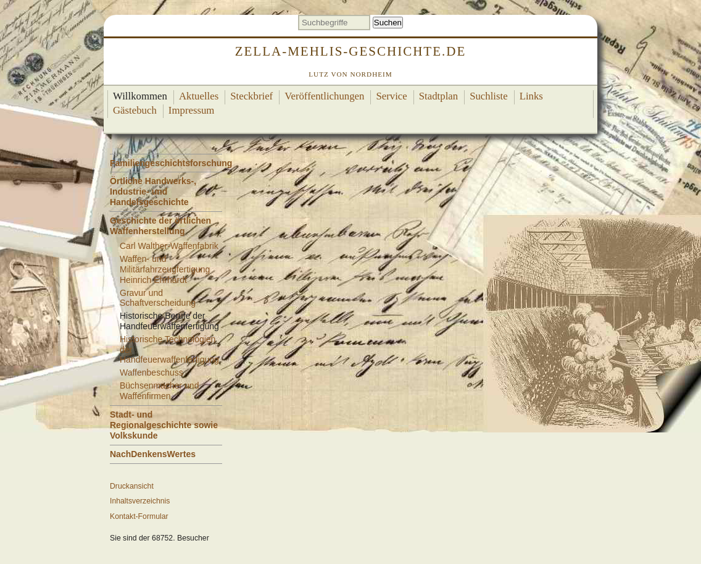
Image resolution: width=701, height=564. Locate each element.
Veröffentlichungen (324, 96)
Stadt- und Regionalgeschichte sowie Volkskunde (164, 425)
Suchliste (489, 96)
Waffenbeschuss (151, 372)
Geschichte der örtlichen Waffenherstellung (160, 226)
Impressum (191, 110)
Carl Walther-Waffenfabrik (169, 246)
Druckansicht (132, 486)
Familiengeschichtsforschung (171, 163)
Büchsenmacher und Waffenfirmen (159, 391)
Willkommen (140, 96)
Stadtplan (438, 96)
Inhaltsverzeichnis (140, 501)
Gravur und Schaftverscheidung (158, 298)
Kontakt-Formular (139, 516)
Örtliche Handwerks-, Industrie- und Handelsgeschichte (153, 191)
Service (391, 96)
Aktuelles (198, 96)
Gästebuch (135, 110)
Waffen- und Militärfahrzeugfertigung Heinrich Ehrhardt (165, 269)
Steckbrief (251, 96)
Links (531, 96)
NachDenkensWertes (153, 454)
